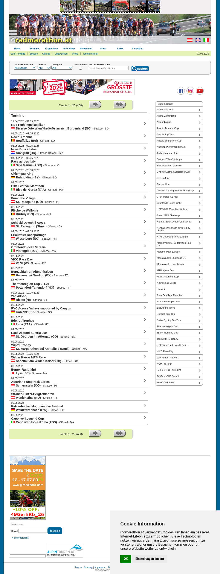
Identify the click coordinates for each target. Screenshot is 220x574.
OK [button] (126, 558)
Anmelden (137, 48)
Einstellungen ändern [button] (150, 558)
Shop (103, 48)
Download (86, 48)
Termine (34, 48)
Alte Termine (81, 64)
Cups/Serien (61, 53)
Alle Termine (18, 53)
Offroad (46, 53)
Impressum (100, 567)
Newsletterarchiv (20, 537)
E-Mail (14, 531)
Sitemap (88, 567)
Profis (75, 53)
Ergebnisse (51, 48)
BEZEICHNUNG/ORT (99, 64)
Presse (78, 567)
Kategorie (58, 64)
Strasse (34, 53)
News (17, 48)
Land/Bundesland (24, 64)
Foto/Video (69, 48)
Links (120, 48)
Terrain (42, 64)
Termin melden (90, 53)
